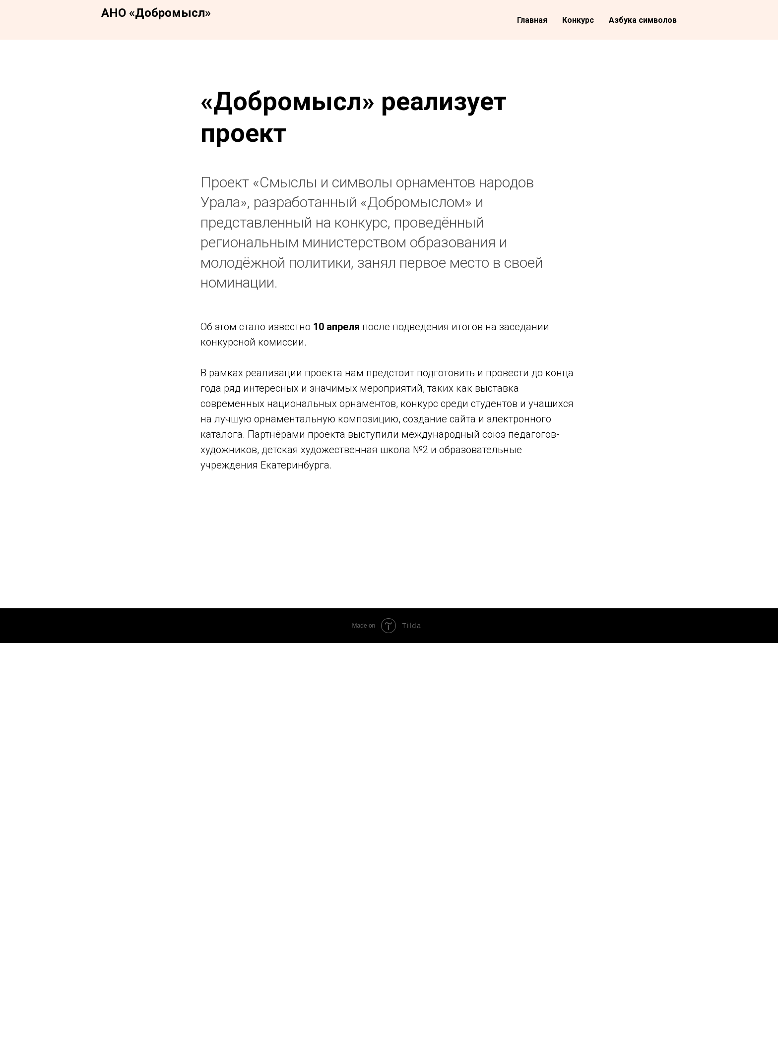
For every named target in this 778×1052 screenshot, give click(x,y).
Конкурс (578, 20)
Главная (532, 20)
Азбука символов (643, 20)
